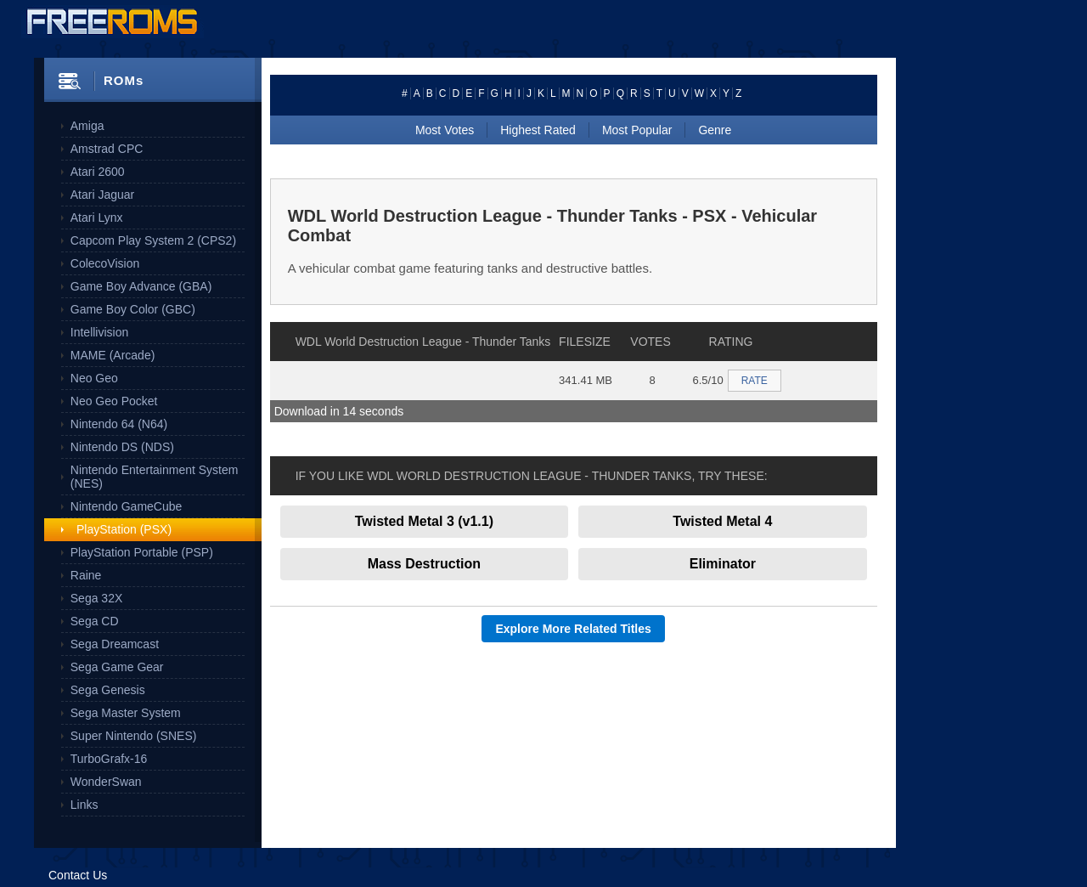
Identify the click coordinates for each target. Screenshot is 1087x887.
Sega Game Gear (117, 667)
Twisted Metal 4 (722, 521)
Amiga (87, 126)
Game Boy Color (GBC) (132, 309)
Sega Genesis (107, 690)
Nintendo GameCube (126, 506)
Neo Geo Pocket (114, 401)
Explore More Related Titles (573, 629)
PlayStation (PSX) (124, 529)
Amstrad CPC (107, 148)
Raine (86, 575)
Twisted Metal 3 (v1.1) (424, 521)
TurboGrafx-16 (109, 759)
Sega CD (94, 621)
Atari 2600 (97, 171)
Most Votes (444, 130)
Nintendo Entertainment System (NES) (154, 476)
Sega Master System (125, 713)
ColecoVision (104, 263)
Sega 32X (96, 598)
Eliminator (723, 563)
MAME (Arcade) (112, 355)
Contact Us (77, 875)
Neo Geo (94, 378)
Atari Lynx (96, 217)
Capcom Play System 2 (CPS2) (153, 240)
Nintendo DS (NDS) (122, 447)
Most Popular (637, 130)
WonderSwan (106, 781)
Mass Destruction (424, 563)
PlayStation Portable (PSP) (141, 552)
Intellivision (99, 332)
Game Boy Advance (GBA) (141, 286)
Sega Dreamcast (114, 644)
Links (84, 804)
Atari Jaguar (102, 194)
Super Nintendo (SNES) (133, 736)
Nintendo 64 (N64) (118, 424)
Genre (714, 130)
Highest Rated (538, 130)
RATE (754, 381)
